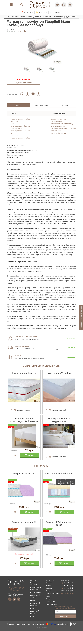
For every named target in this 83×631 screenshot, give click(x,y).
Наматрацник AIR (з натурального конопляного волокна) (59, 421)
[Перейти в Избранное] (57, 4)
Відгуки (48, 596)
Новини (49, 586)
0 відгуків (22, 31)
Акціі (32, 616)
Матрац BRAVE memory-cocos (59, 523)
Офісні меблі (35, 595)
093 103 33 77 (68, 585)
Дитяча (33, 600)
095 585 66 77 (68, 583)
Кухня (32, 608)
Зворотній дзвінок (67, 593)
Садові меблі (35, 603)
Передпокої (34, 611)
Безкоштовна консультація (81, 317)
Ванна (32, 614)
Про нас (49, 583)
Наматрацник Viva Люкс (59, 373)
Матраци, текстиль (33, 583)
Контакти (49, 599)
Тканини (33, 598)
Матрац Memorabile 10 (24, 522)
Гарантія (49, 588)
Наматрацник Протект (24, 373)
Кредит (48, 591)
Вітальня (33, 606)
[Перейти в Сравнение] (63, 4)
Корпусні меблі (36, 592)
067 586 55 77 (68, 588)
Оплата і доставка (52, 594)
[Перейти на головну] (41, 4)
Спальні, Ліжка (35, 587)
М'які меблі (34, 590)
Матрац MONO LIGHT (24, 473)
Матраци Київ (41, 628)
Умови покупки (51, 604)
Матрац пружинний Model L (59, 475)
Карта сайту (50, 602)
